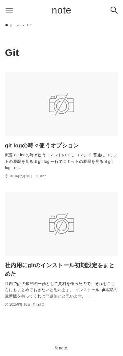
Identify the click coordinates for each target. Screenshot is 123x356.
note (62, 10)
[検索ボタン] (114, 10)
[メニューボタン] (9, 10)
